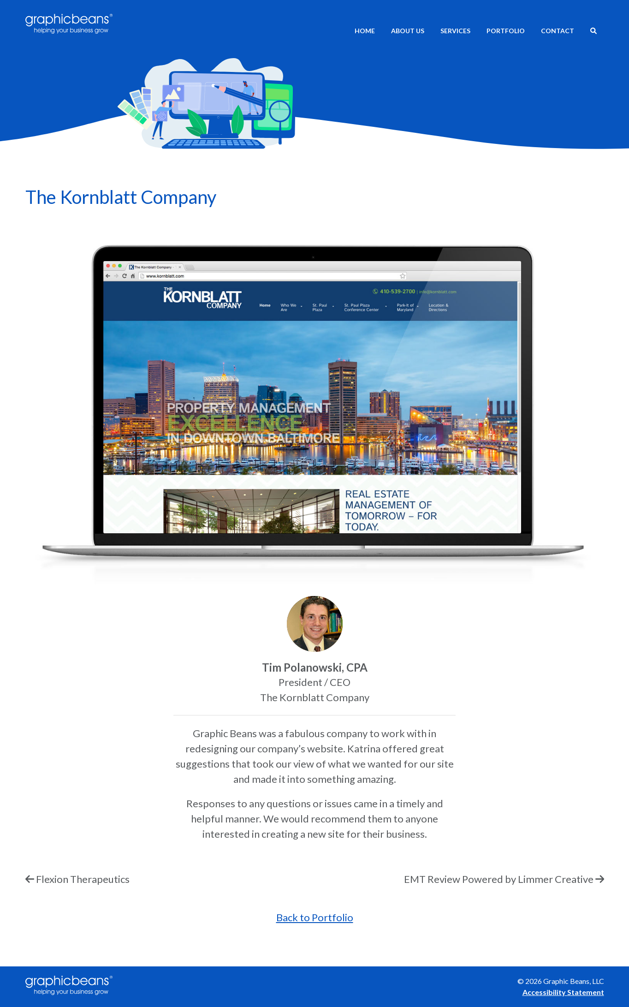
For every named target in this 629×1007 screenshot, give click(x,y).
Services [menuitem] (455, 31)
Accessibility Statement (563, 992)
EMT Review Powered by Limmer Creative (498, 879)
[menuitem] (593, 31)
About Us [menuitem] (407, 31)
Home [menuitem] (365, 31)
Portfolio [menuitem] (506, 31)
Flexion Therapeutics (83, 879)
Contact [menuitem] (557, 31)
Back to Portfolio (314, 917)
